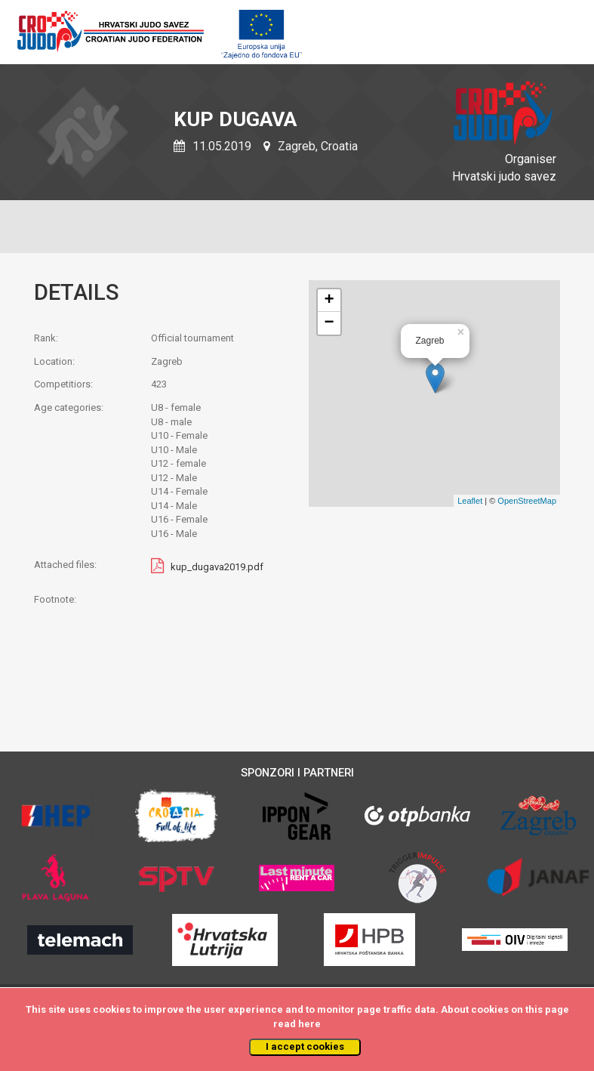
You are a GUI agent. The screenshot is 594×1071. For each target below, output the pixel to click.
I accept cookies (305, 1046)
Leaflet (469, 500)
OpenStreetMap (526, 500)
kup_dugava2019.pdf (217, 567)
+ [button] (329, 300)
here (309, 1023)
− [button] (329, 323)
